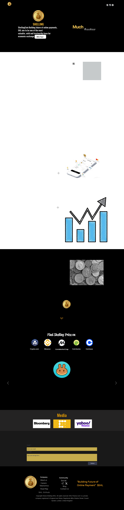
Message (29, 451)
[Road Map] (44, 489)
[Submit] (92, 463)
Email (28, 445)
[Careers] (43, 483)
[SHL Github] (44, 492)
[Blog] (64, 486)
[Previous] (8, 383)
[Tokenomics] (44, 486)
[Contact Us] (64, 489)
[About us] (43, 480)
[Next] (116, 383)
